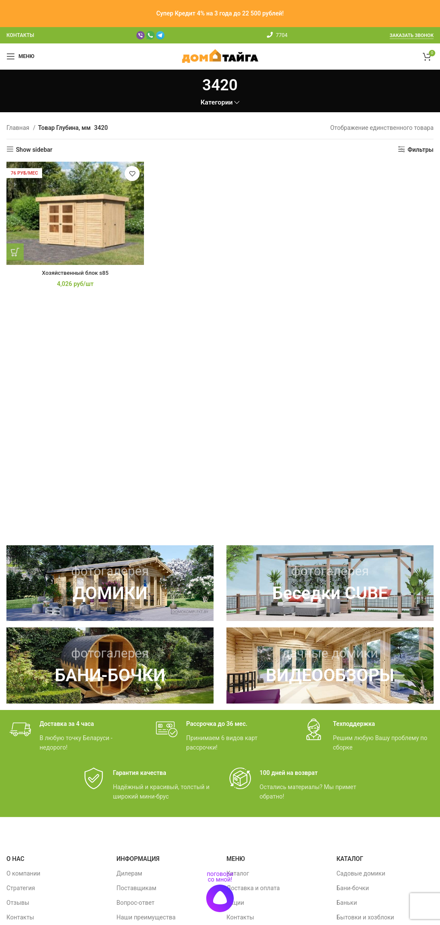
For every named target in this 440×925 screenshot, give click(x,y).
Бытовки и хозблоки (365, 917)
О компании (23, 873)
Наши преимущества (146, 917)
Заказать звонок (412, 35)
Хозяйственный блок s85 (73, 270)
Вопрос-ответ (135, 902)
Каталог (237, 873)
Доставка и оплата (253, 888)
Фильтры (420, 149)
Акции (235, 902)
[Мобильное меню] (20, 56)
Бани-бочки (352, 888)
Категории (217, 102)
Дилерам (129, 873)
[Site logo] (220, 55)
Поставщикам (136, 888)
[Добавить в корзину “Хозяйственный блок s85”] (15, 249)
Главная (18, 127)
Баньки (346, 902)
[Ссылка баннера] (110, 583)
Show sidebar (34, 149)
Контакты (20, 917)
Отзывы (17, 902)
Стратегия (20, 888)
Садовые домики (360, 873)
